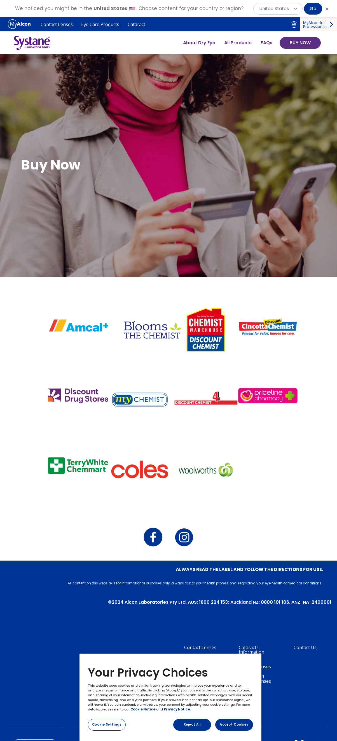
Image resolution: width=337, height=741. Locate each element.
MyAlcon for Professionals (315, 24)
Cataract (136, 24)
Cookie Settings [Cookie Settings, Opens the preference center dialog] (107, 724)
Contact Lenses (57, 24)
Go (313, 8)
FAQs (266, 43)
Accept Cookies (234, 724)
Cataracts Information (251, 649)
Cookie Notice (142, 709)
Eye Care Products (100, 24)
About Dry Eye (199, 43)
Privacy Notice (177, 709)
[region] (170, 697)
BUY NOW (300, 43)
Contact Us (305, 647)
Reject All (192, 724)
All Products (238, 43)
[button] (278, 9)
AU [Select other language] (294, 24)
